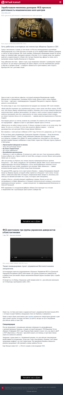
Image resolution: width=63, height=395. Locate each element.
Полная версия (32, 391)
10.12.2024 (4, 13)
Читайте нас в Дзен (31, 221)
